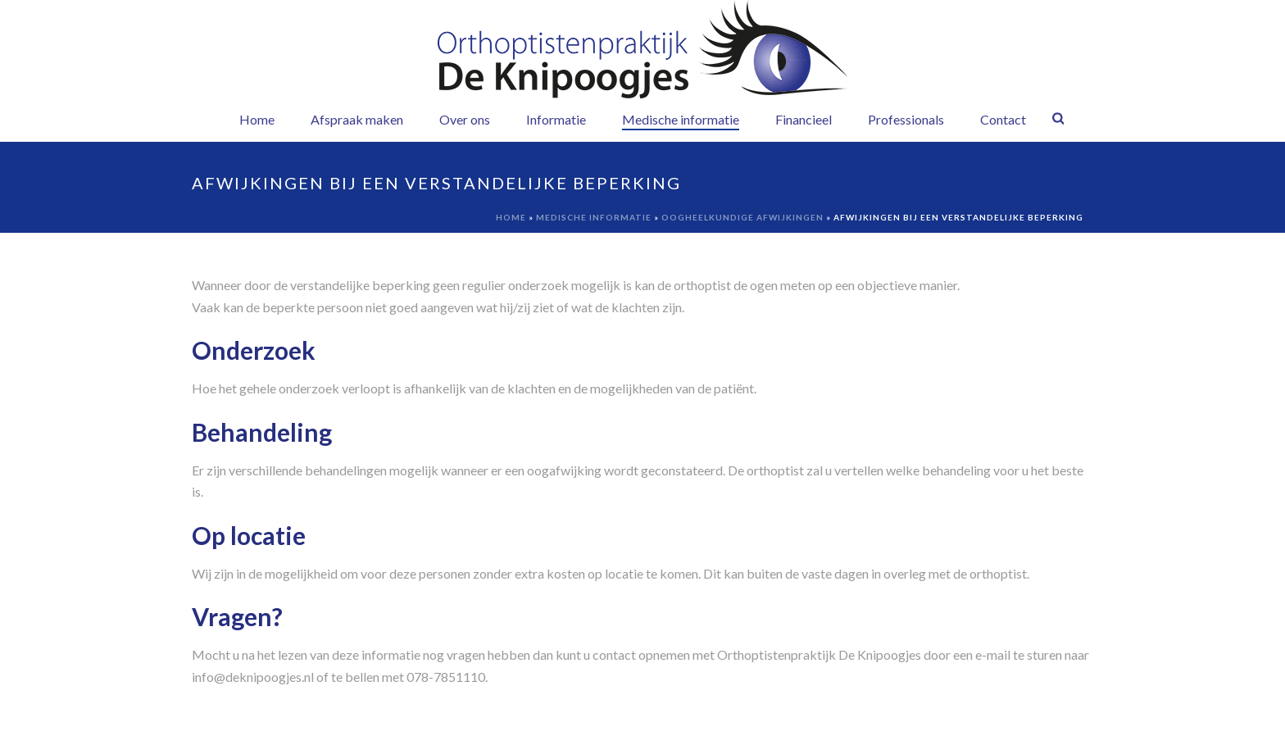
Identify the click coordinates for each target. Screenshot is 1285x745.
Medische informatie (680, 119)
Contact (1003, 119)
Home (257, 119)
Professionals (906, 119)
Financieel (803, 119)
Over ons (464, 119)
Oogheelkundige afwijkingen (742, 217)
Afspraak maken (357, 119)
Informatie (556, 119)
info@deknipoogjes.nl (253, 676)
